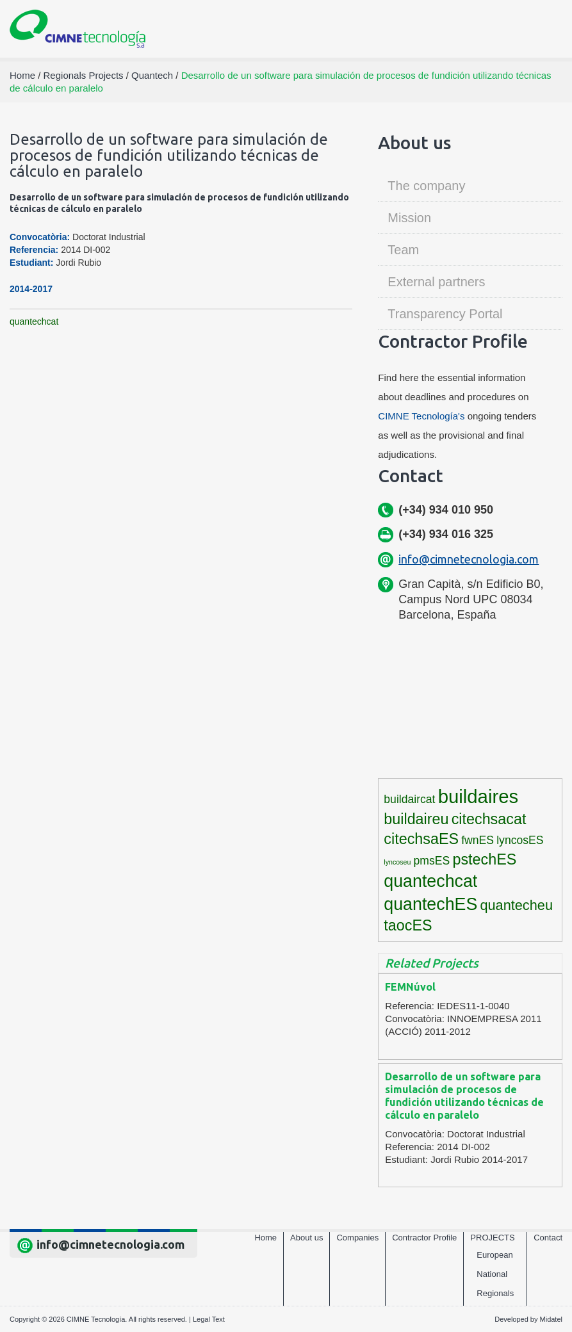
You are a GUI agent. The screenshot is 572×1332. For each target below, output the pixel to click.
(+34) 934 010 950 (445, 509)
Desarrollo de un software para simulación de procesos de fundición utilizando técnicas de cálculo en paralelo (464, 1096)
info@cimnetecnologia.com (468, 559)
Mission (409, 218)
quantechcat (34, 321)
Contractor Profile (424, 1237)
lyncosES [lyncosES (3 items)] (519, 840)
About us (306, 1237)
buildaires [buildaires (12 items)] (478, 796)
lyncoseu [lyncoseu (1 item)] (397, 862)
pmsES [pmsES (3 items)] (432, 860)
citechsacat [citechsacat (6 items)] (489, 819)
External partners (436, 282)
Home (265, 1237)
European (494, 1255)
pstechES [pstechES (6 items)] (484, 859)
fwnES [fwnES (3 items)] (477, 840)
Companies (357, 1237)
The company (426, 186)
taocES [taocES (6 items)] (408, 925)
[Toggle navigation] (547, 29)
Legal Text (209, 1319)
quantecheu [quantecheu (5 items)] (516, 905)
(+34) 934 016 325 (445, 534)
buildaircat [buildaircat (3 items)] (409, 799)
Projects (492, 1237)
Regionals (495, 1293)
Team (403, 250)
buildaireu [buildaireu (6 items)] (416, 819)
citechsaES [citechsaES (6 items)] (421, 839)
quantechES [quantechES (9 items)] (430, 904)
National (492, 1274)
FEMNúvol (410, 987)
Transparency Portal (445, 314)
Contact (548, 1237)
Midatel (551, 1319)
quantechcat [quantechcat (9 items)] (430, 881)
